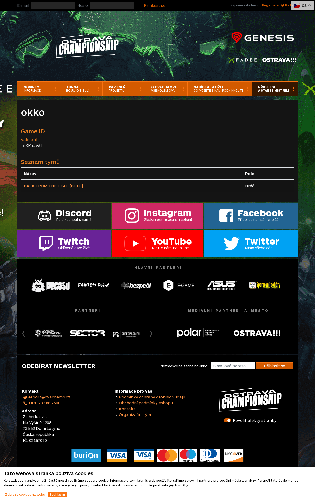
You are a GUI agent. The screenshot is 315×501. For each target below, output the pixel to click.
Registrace (270, 5)
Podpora (289, 5)
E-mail (23, 5)
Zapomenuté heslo (244, 5)
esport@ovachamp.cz (46, 397)
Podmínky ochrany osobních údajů (152, 397)
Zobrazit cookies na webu (25, 494)
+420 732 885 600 (41, 402)
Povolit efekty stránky (255, 420)
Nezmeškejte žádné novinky (184, 366)
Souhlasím (57, 494)
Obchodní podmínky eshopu (146, 402)
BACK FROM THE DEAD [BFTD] (53, 185)
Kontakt (127, 408)
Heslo (82, 5)
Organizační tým (135, 414)
